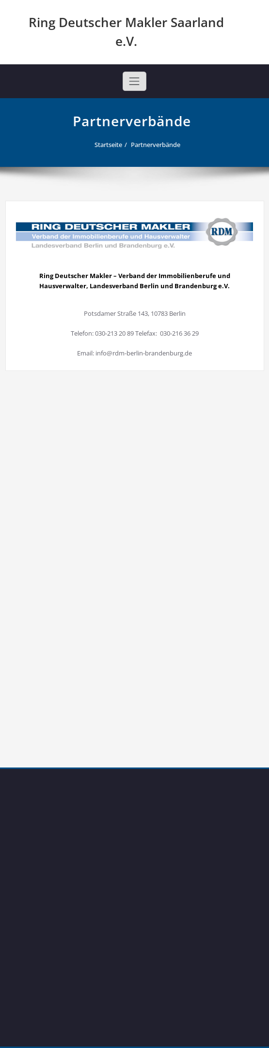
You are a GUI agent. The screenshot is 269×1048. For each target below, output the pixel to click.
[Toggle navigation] (134, 81)
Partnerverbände (156, 144)
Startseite (109, 144)
